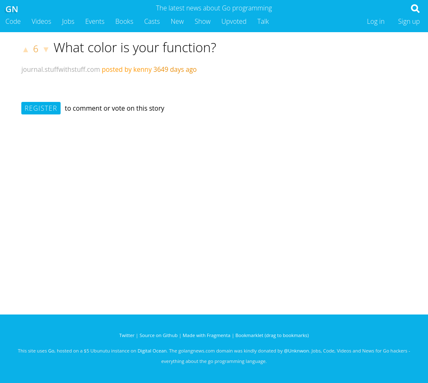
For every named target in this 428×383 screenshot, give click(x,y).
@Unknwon (296, 350)
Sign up (409, 21)
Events (94, 21)
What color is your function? (135, 47)
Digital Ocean (152, 350)
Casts (152, 21)
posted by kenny (127, 69)
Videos (41, 21)
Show (203, 21)
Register (41, 108)
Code (13, 21)
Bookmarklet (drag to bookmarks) (271, 335)
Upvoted (234, 21)
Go (51, 350)
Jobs (68, 21)
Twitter (127, 335)
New (177, 21)
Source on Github (159, 335)
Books (124, 21)
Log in (376, 21)
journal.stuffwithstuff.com (60, 69)
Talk (263, 21)
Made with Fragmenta (206, 335)
